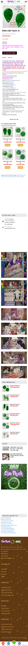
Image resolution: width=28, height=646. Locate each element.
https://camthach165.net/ (8, 82)
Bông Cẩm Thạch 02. (20, 139)
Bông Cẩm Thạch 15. (15, 404)
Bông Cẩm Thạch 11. (15, 395)
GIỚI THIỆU (3, 571)
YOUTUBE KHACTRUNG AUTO (8, 532)
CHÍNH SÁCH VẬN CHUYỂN (7, 595)
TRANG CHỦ (4, 569)
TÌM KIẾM (3, 606)
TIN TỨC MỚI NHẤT (5, 611)
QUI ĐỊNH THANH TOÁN (6, 629)
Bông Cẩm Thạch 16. (15, 413)
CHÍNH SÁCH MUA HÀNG (7, 592)
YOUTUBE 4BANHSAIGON (7, 528)
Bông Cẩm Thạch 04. (20, 162)
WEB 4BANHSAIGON (6, 526)
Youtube (3, 644)
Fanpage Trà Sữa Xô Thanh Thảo (9, 525)
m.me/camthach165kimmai (9, 87)
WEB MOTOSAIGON (6, 518)
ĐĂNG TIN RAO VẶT (6, 519)
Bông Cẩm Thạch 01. (7, 139)
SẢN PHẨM (3, 574)
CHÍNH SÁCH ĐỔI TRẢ (6, 587)
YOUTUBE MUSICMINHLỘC (8, 529)
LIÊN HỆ (3, 576)
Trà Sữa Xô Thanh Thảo (6, 524)
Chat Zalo (8, 644)
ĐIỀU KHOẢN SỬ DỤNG (6, 632)
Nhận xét (10, 57)
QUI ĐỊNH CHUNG (5, 608)
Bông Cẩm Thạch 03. (7, 162)
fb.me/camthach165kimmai (9, 85)
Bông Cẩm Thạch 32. (15, 432)
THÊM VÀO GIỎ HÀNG (9, 53)
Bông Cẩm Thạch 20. (15, 423)
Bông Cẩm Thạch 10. (15, 385)
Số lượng (5, 39)
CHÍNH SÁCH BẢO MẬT (6, 590)
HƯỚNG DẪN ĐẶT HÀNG (6, 624)
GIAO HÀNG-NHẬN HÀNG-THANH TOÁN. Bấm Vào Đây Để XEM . (17, 455)
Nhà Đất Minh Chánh (6, 522)
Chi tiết (4, 57)
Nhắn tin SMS (24, 644)
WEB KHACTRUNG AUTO (7, 531)
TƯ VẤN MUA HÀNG (5, 613)
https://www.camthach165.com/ (12, 80)
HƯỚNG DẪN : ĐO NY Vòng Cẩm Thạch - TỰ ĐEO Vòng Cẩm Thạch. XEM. (16, 449)
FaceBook (19, 644)
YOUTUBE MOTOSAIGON (7, 521)
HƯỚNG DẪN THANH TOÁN (7, 626)
